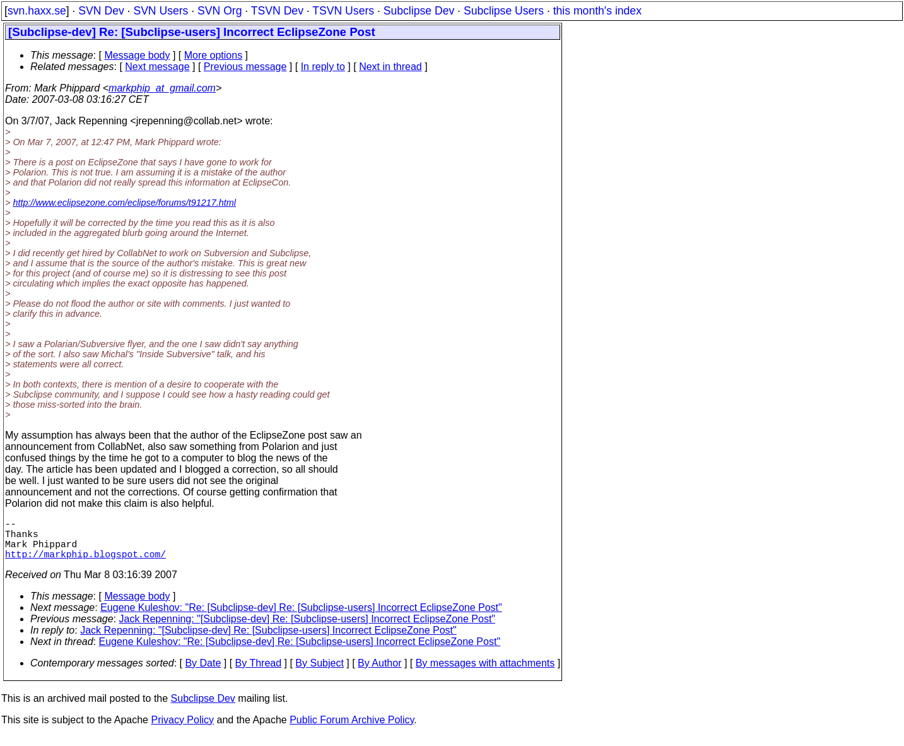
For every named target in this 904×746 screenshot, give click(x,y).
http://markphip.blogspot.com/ (85, 563)
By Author (379, 673)
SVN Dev (101, 10)
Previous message (245, 66)
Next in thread (390, 66)
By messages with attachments (485, 673)
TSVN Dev (277, 10)
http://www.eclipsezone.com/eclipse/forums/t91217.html (124, 203)
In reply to (323, 66)
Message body (137, 55)
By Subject (319, 673)
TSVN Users (343, 10)
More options (213, 55)
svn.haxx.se (37, 10)
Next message (157, 66)
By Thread (258, 673)
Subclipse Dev (419, 10)
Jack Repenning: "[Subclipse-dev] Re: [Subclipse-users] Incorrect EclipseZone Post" (307, 629)
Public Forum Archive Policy (352, 730)
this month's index (597, 10)
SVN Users (160, 10)
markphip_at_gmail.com (162, 88)
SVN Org (219, 10)
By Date (203, 673)
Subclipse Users (504, 10)
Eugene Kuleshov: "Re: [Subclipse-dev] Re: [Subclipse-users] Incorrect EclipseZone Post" (301, 617)
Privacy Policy (182, 730)
